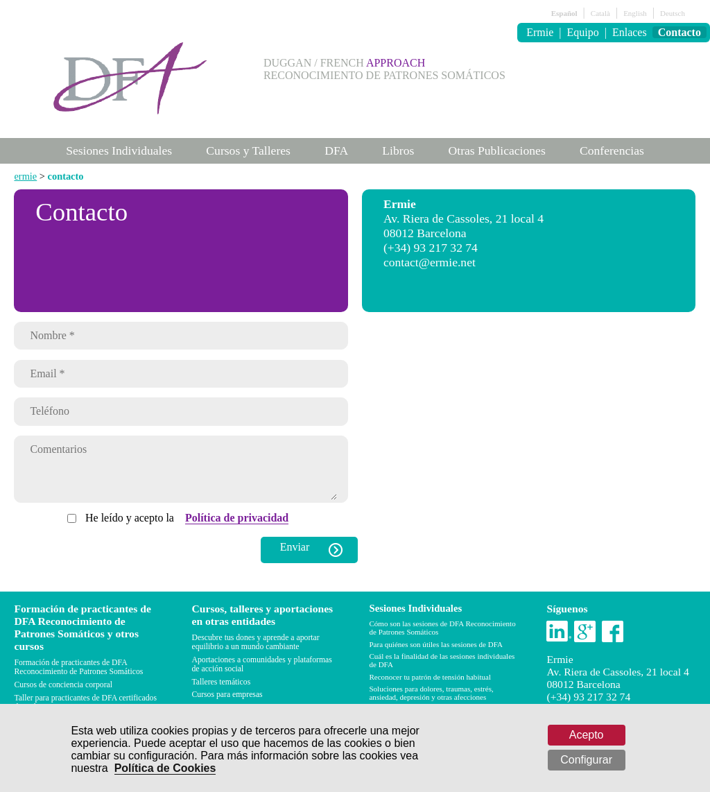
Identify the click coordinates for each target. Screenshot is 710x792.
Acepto (586, 735)
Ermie (539, 32)
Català (600, 13)
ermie (25, 176)
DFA (336, 150)
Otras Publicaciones (497, 150)
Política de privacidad (236, 528)
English (635, 13)
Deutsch (672, 13)
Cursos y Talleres (248, 150)
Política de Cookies (165, 768)
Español (564, 13)
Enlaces (629, 32)
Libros (398, 150)
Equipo (583, 32)
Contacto (679, 32)
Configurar (586, 760)
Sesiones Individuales (119, 150)
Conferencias (612, 150)
